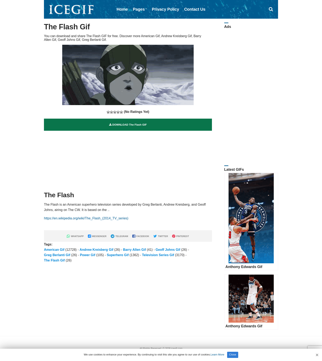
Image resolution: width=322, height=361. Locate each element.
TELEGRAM (119, 236)
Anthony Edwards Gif (243, 267)
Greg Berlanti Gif (57, 255)
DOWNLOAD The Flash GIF (128, 124)
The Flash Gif (54, 260)
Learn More (217, 354)
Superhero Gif (118, 255)
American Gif (54, 249)
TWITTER (160, 236)
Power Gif (87, 255)
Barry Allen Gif (134, 249)
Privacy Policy (165, 9)
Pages (139, 9)
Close (232, 354)
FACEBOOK (140, 236)
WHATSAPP (75, 236)
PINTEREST (180, 236)
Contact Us (195, 9)
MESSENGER (97, 236)
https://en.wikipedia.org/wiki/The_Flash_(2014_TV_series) (86, 218)
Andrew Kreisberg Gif (96, 249)
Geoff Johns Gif (168, 249)
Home (122, 9)
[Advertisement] (128, 159)
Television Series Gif (158, 255)
